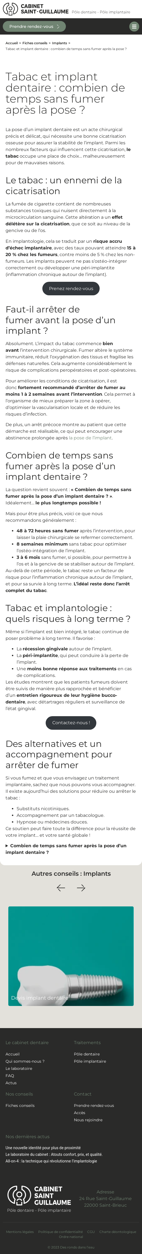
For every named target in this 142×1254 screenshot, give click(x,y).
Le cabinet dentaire (27, 1042)
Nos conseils (19, 1094)
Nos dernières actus (28, 1136)
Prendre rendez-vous (94, 1105)
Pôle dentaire (87, 1054)
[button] (61, 888)
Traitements (87, 1042)
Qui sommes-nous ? (25, 1061)
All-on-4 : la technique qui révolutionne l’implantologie (51, 1161)
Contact (83, 1094)
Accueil (12, 43)
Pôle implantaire (90, 1061)
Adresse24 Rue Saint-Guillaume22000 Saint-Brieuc (105, 1198)
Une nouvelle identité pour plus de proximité (43, 1148)
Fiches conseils (34, 43)
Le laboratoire (19, 1068)
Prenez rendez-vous (71, 288)
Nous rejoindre (88, 1119)
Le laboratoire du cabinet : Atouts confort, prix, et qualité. (54, 1154)
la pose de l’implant (90, 437)
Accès (79, 1112)
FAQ (10, 1075)
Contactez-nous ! (71, 722)
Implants (59, 43)
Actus (11, 1082)
